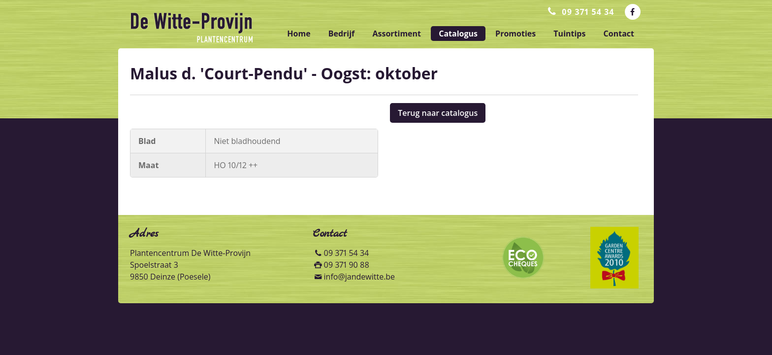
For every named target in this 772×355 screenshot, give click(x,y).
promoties (515, 33)
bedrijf (341, 33)
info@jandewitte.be (359, 276)
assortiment (396, 33)
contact (619, 33)
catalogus (458, 33)
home (298, 33)
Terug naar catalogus (438, 112)
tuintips (569, 33)
